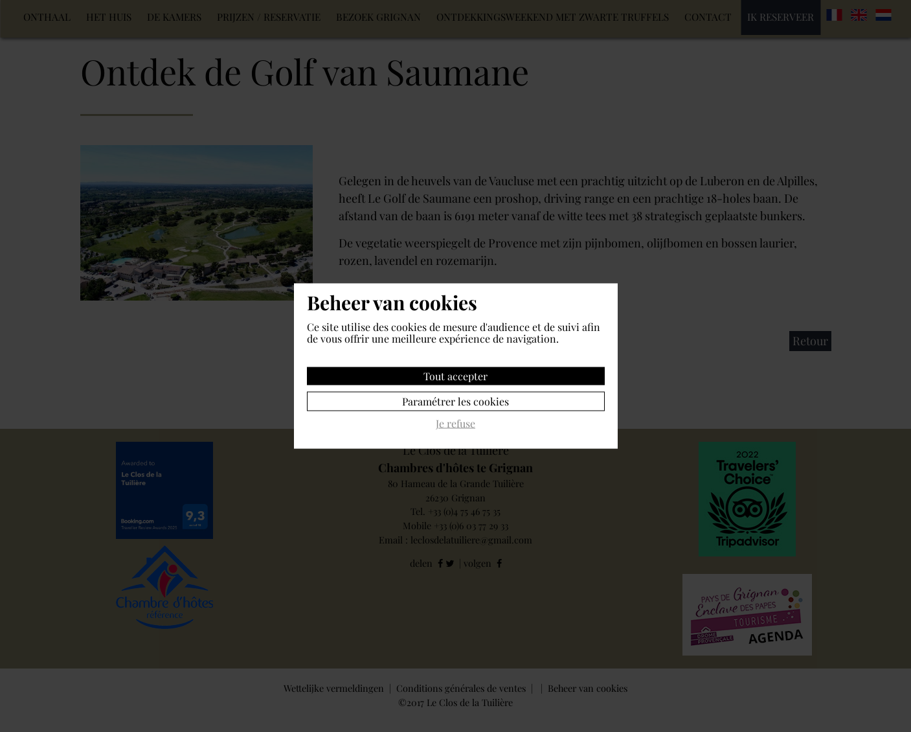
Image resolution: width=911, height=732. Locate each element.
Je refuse (455, 424)
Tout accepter (455, 376)
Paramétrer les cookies (455, 401)
